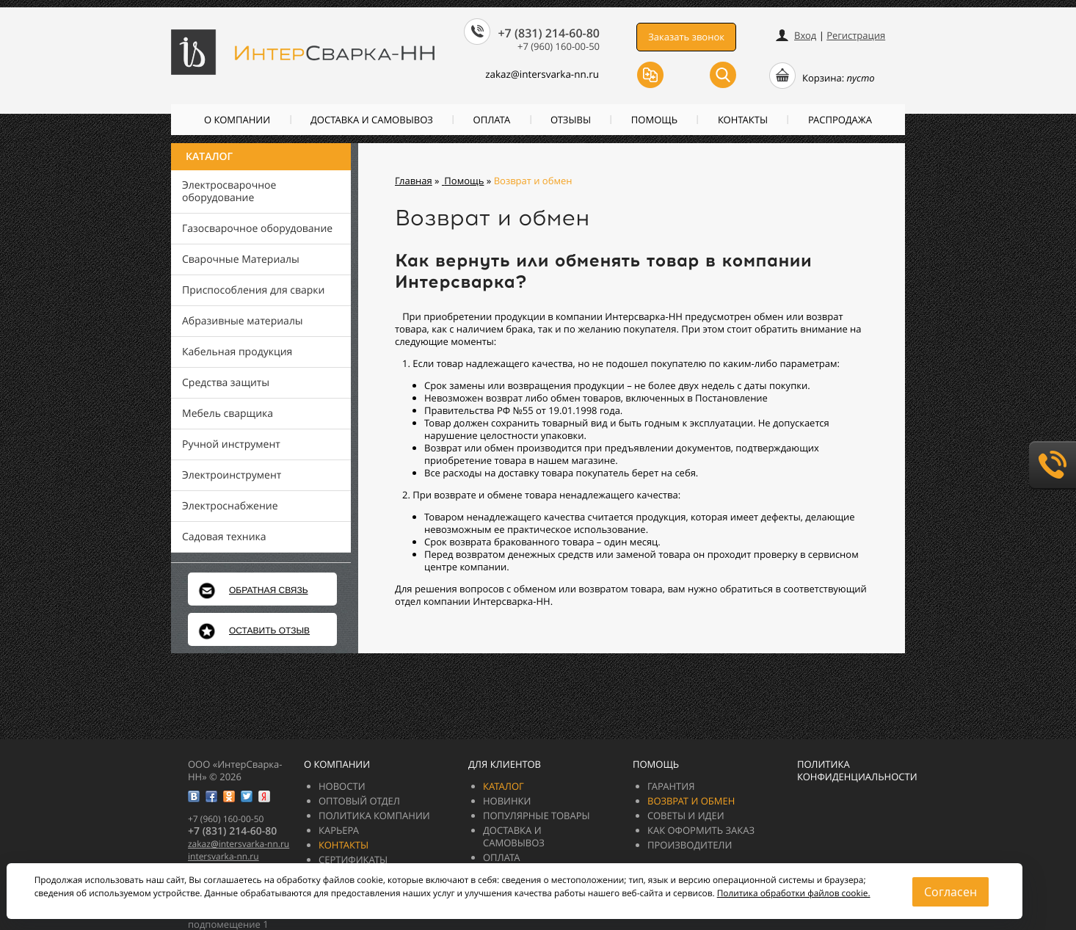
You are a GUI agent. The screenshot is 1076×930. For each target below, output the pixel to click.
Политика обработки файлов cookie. (793, 893)
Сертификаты (353, 859)
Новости (342, 786)
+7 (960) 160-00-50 (558, 46)
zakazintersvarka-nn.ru (535, 74)
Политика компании (374, 815)
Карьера (339, 830)
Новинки (507, 800)
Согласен (950, 892)
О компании (237, 119)
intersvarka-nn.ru (223, 856)
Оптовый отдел (359, 800)
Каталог (209, 157)
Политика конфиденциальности (857, 770)
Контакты (743, 119)
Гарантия (670, 786)
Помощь (654, 119)
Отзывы (570, 119)
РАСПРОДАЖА (840, 119)
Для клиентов (504, 764)
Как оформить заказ (701, 830)
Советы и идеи (685, 815)
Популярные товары (536, 815)
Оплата (492, 119)
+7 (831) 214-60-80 (549, 33)
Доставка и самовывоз (371, 119)
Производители (689, 844)
